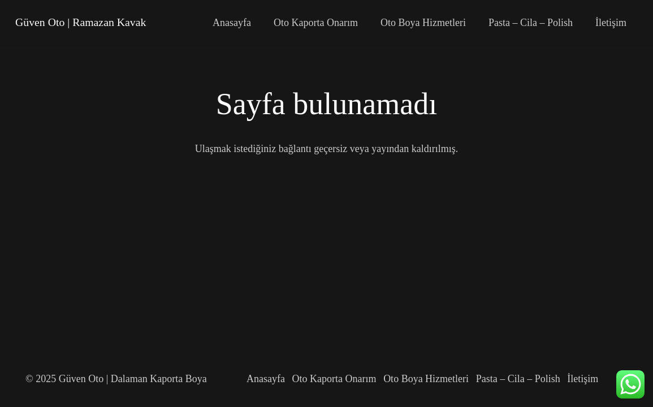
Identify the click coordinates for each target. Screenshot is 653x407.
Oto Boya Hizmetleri (426, 378)
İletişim (582, 378)
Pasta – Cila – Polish (518, 378)
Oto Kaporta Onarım (334, 378)
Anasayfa (266, 378)
